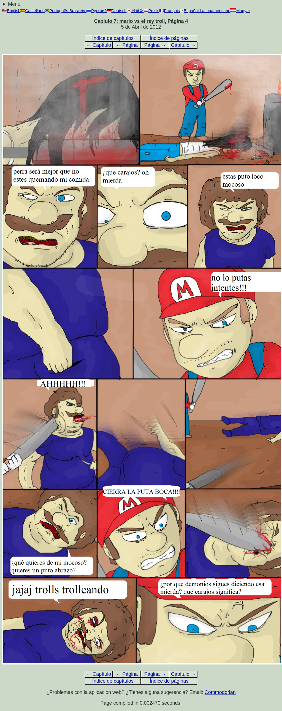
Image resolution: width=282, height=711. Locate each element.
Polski (151, 10)
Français (169, 10)
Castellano (32, 10)
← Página (127, 45)
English (11, 10)
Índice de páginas (169, 38)
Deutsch (117, 10)
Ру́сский (96, 10)
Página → (155, 45)
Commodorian (220, 692)
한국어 (135, 10)
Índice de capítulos (113, 38)
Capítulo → (183, 45)
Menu (14, 4)
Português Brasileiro (65, 10)
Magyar (240, 10)
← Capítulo (98, 45)
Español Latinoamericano (205, 10)
